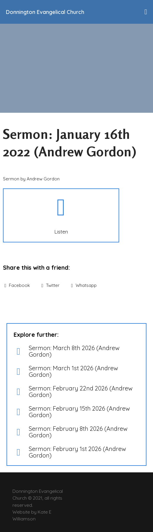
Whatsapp (84, 285)
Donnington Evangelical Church (45, 12)
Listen (61, 231)
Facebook (17, 285)
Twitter (51, 285)
